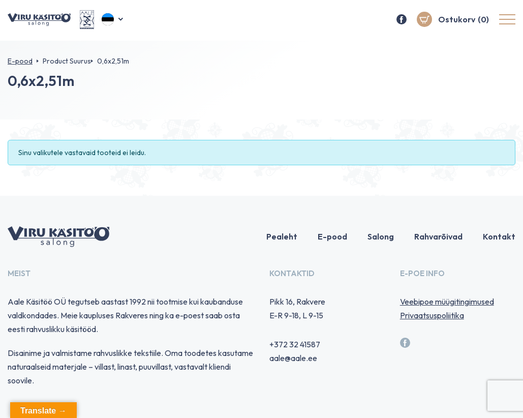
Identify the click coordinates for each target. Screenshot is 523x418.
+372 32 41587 (294, 344)
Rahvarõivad (438, 236)
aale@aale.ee (293, 358)
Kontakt (499, 236)
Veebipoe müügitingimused (447, 301)
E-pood (20, 61)
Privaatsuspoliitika (432, 315)
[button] (113, 20)
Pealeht (281, 236)
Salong (380, 236)
